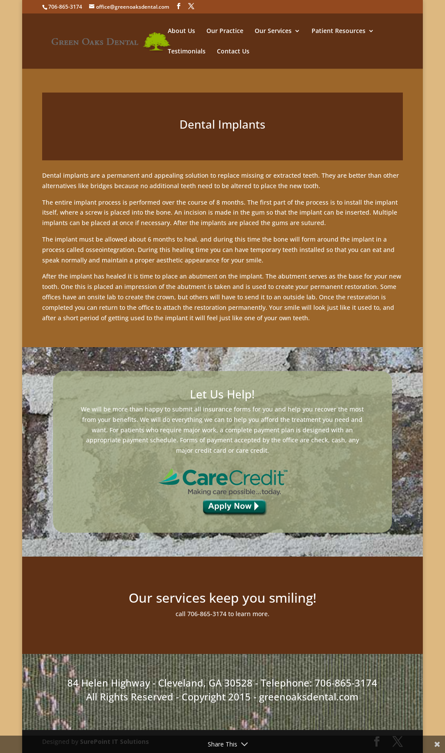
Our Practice (224, 31)
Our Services (273, 31)
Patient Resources (338, 31)
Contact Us (233, 51)
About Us (181, 31)
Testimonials (187, 51)
